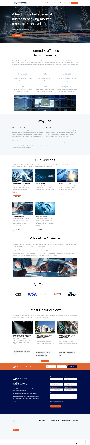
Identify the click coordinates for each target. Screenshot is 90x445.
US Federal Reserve (40, 354)
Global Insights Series (42, 216)
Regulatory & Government (45, 352)
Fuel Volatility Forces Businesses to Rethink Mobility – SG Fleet (22, 336)
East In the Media (63, 2)
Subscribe (21, 405)
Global (60, 354)
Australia (15, 353)
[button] (70, 3)
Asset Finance (16, 350)
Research (21, 350)
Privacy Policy (32, 441)
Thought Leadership (18, 216)
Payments (38, 352)
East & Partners (27, 350)
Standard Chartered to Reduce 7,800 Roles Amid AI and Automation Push (67, 336)
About (37, 2)
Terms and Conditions (40, 441)
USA (46, 354)
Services (49, 2)
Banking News (15, 405)
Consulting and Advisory (65, 183)
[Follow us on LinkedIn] (76, 441)
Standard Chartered (70, 352)
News (41, 2)
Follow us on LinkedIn (70, 441)
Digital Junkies (52, 441)
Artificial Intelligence (62, 352)
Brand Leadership (55, 2)
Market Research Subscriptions (21, 183)
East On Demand (40, 183)
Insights (44, 2)
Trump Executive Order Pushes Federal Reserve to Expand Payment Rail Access (44, 336)
